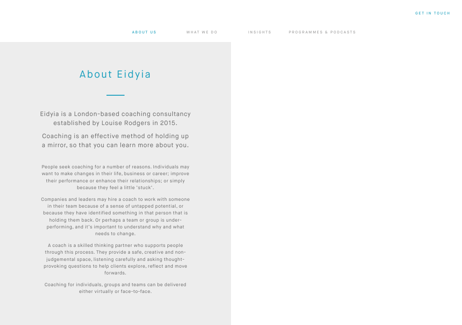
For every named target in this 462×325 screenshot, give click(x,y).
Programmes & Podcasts (322, 32)
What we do (202, 32)
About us (144, 32)
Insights (260, 32)
